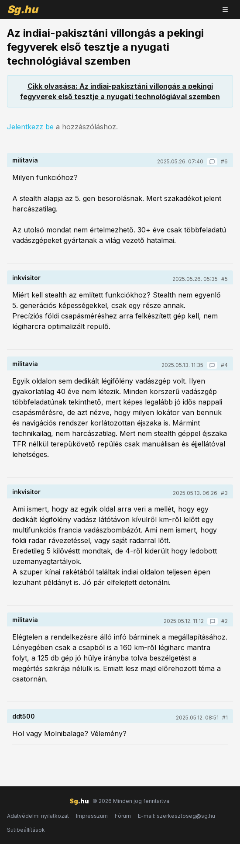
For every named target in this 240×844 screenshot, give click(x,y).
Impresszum (92, 816)
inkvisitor (26, 277)
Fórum (123, 816)
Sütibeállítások (26, 830)
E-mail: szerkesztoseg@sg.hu (176, 816)
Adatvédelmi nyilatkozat (38, 816)
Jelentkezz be (30, 126)
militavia (25, 160)
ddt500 (23, 716)
